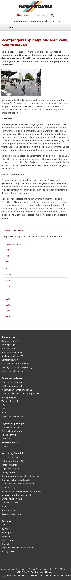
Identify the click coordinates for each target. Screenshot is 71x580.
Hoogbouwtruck (9, 435)
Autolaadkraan (8, 510)
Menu (5, 27)
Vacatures (6, 536)
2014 (8, 311)
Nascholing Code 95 (12, 453)
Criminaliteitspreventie (11, 499)
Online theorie (36, 21)
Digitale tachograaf (10, 468)
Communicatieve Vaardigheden (16, 480)
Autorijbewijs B (8, 348)
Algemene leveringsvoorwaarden (17, 547)
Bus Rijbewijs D (8, 397)
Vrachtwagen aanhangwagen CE (16, 390)
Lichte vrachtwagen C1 (11, 386)
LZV (3, 405)
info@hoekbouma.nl (45, 572)
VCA (3, 506)
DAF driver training (10, 457)
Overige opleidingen (11, 514)
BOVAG (5, 529)
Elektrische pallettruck (11, 431)
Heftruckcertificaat (9, 502)
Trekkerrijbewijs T (9, 401)
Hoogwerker (7, 446)
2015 (8, 305)
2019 (8, 280)
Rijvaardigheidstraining (12, 371)
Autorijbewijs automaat (12, 352)
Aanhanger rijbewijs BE (12, 356)
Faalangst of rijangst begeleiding (16, 367)
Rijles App (6, 532)
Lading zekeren (8, 472)
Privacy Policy (7, 551)
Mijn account (54, 21)
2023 (8, 262)
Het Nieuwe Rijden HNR (12, 461)
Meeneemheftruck (9, 442)
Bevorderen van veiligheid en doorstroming (21, 476)
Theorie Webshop (20, 21)
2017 (8, 293)
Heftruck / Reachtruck (11, 427)
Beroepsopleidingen (12, 378)
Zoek (52, 16)
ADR (3, 412)
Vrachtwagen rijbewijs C (12, 382)
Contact (5, 544)
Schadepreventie (9, 465)
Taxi (3, 408)
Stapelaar (5, 438)
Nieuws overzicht (13, 244)
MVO (3, 525)
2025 (8, 250)
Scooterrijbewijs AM (10, 341)
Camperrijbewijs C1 (10, 360)
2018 (8, 286)
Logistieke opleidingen (13, 423)
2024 (8, 256)
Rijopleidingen (8, 337)
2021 (8, 268)
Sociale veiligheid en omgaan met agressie (21, 491)
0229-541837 (26, 15)
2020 (8, 274)
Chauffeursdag (8, 487)
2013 (8, 317)
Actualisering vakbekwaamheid (16, 495)
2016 (8, 299)
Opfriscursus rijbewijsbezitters (15, 363)
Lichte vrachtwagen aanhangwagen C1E (20, 393)
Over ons (6, 521)
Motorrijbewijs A (9, 344)
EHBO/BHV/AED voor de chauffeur (17, 483)
